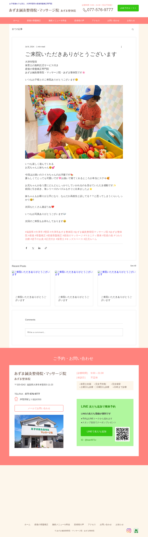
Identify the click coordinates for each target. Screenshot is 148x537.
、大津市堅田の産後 (32, 4)
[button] (132, 29)
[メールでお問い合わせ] (39, 408)
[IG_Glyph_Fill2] (129, 530)
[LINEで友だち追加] (96, 431)
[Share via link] (46, 248)
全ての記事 (17, 29)
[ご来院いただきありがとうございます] (31, 281)
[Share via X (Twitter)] (33, 248)
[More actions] (121, 46)
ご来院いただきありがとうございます (30, 298)
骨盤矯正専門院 (46, 4)
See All (133, 266)
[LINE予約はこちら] (128, 8)
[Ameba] (136, 530)
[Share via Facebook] (26, 248)
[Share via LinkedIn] (39, 248)
